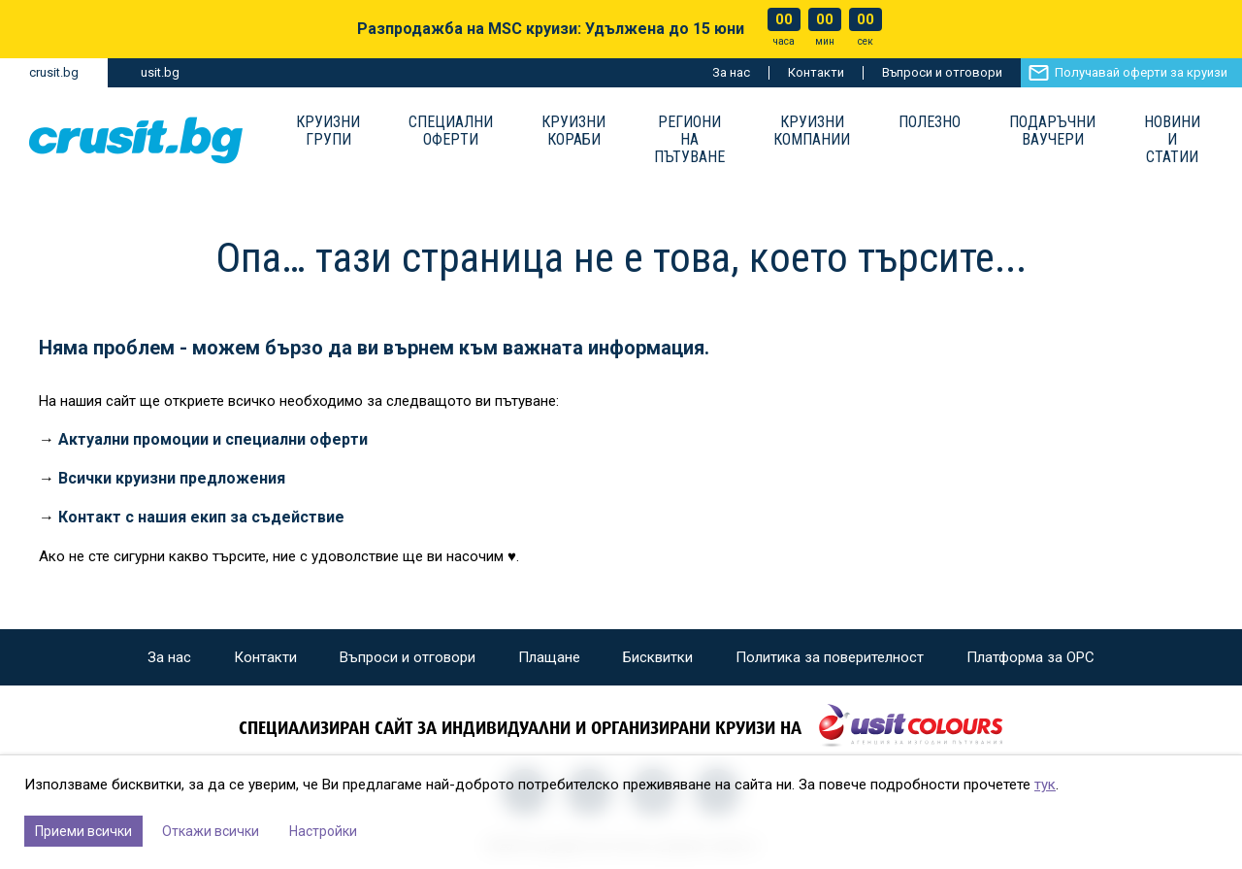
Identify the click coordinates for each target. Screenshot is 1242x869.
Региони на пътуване (689, 140)
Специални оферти (451, 131)
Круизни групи (328, 131)
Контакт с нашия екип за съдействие (201, 517)
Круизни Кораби (573, 131)
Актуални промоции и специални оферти (213, 439)
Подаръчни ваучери (1052, 131)
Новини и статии (1172, 140)
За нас (731, 72)
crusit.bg (54, 72)
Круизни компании (811, 131)
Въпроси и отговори (942, 72)
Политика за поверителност (829, 657)
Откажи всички (210, 831)
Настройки (323, 831)
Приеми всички (83, 831)
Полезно (930, 122)
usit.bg (160, 72)
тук (1045, 784)
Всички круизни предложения (171, 478)
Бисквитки (658, 657)
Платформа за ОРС (1030, 657)
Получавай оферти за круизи (1141, 72)
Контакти (816, 72)
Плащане (549, 657)
